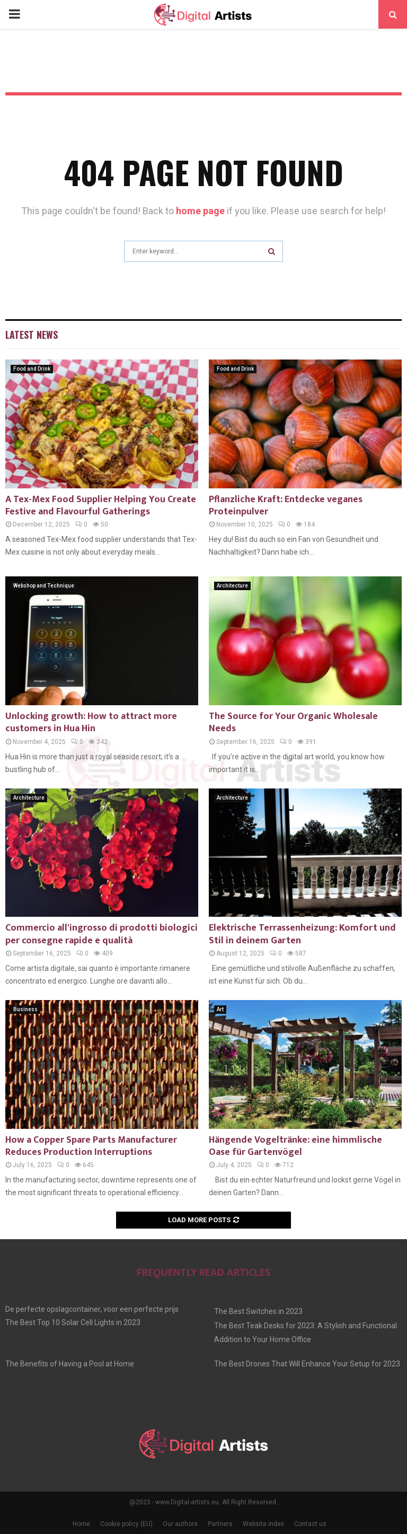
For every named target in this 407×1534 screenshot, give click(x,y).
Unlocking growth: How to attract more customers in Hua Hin (91, 722)
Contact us (310, 1524)
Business (25, 1009)
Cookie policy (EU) (126, 1524)
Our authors (180, 1524)
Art (220, 1009)
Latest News (31, 334)
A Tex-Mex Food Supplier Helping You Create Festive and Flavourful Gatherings (100, 506)
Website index (263, 1524)
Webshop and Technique (43, 586)
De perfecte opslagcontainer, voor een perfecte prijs (92, 1309)
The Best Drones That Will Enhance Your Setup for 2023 (307, 1364)
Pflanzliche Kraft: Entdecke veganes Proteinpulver (285, 506)
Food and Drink (31, 369)
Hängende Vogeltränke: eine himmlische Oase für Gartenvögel (295, 1146)
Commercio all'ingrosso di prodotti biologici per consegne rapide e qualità (101, 934)
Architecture (232, 586)
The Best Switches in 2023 (258, 1311)
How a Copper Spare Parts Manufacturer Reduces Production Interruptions (91, 1146)
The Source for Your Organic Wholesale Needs (293, 722)
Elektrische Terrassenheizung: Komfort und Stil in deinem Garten (302, 934)
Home (81, 1524)
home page (200, 210)
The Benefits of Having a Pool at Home (69, 1364)
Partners (220, 1524)
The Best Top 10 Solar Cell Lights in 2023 (72, 1322)
